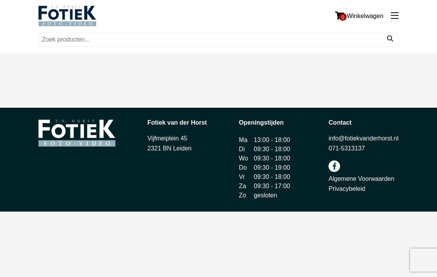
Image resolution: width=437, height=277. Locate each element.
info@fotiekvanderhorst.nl (364, 138)
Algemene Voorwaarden (361, 178)
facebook (334, 166)
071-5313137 (347, 148)
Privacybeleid (347, 188)
